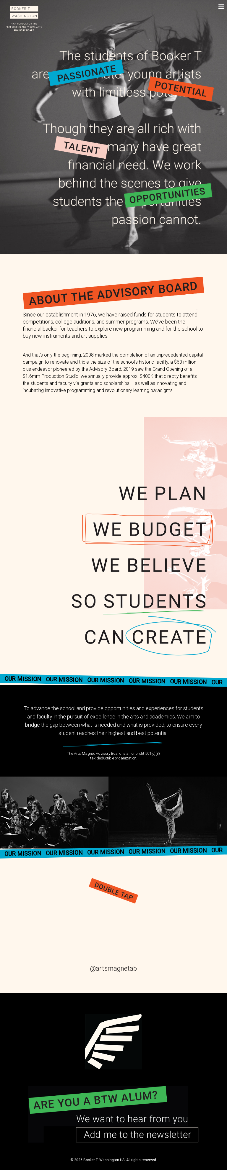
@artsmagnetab (113, 968)
